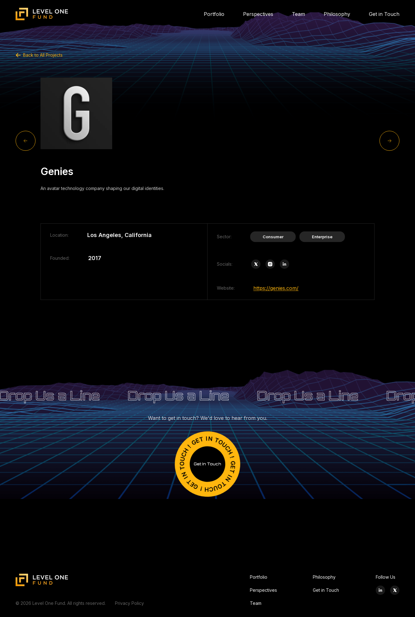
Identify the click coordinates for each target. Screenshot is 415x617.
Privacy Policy (129, 603)
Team (298, 14)
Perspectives (258, 14)
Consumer (273, 236)
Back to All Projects (39, 55)
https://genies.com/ (275, 288)
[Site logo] (42, 14)
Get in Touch (384, 14)
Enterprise (322, 236)
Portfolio (214, 14)
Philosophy (337, 14)
